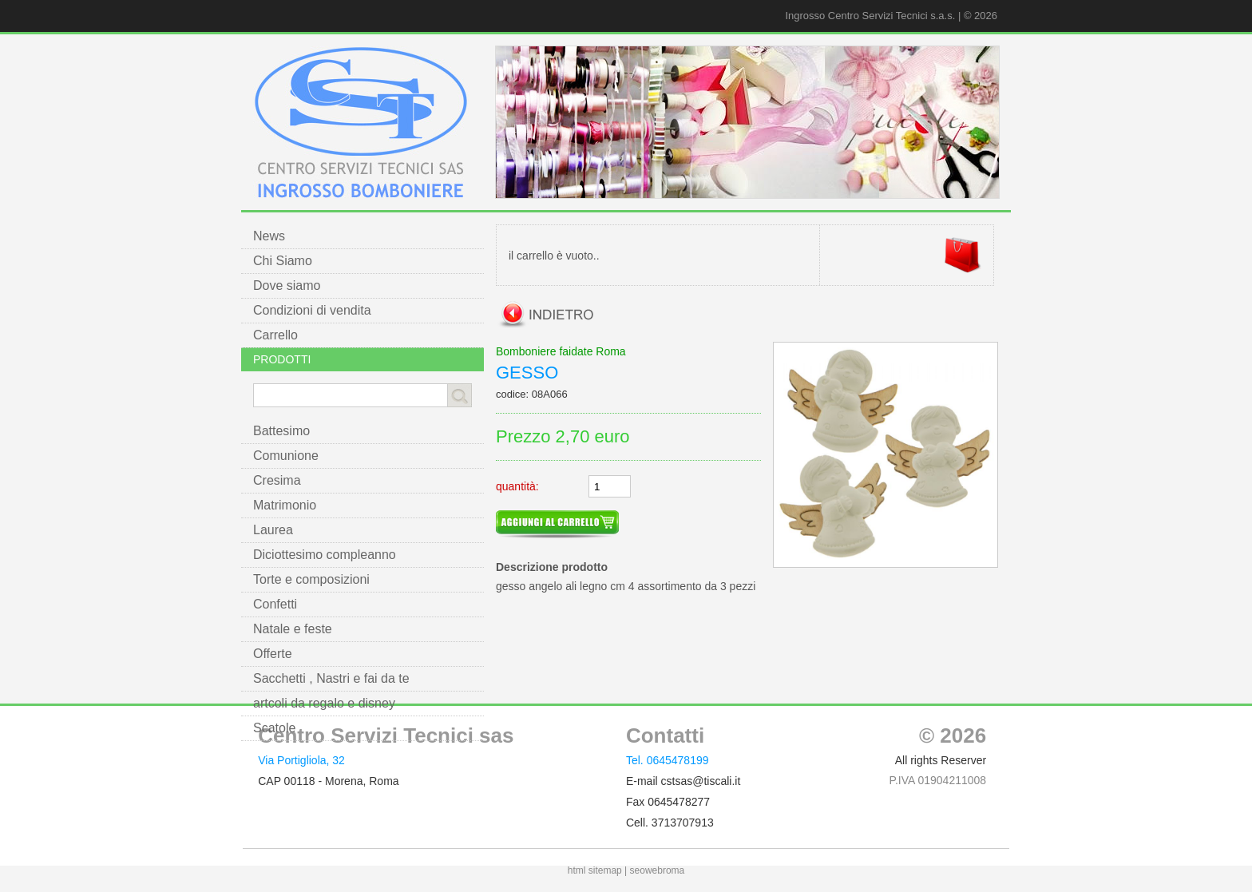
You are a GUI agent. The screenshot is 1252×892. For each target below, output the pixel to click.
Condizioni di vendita (312, 310)
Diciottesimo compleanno (324, 554)
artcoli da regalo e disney (324, 703)
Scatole (274, 728)
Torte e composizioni (311, 579)
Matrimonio (284, 505)
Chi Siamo (282, 261)
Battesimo (281, 431)
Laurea (273, 530)
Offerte (272, 653)
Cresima (277, 480)
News (269, 236)
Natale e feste (292, 629)
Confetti (275, 604)
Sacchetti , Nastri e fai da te (331, 678)
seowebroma (657, 870)
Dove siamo (286, 285)
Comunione (286, 455)
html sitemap (595, 870)
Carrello (275, 335)
